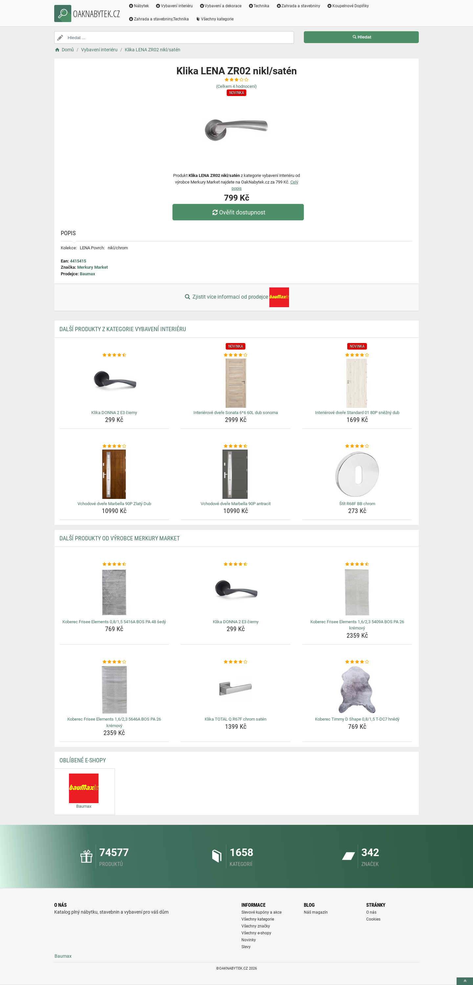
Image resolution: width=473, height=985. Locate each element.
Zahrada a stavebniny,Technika (158, 19)
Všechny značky (255, 926)
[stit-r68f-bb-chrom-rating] (357, 446)
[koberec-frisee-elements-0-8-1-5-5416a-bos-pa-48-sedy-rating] (114, 564)
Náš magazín (316, 912)
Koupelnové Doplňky (348, 6)
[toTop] (465, 981)
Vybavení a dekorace (220, 6)
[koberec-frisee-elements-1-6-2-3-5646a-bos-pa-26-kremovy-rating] (114, 662)
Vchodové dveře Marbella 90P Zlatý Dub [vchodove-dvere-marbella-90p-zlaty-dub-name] (114, 503)
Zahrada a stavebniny (298, 6)
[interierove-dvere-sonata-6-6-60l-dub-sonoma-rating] (235, 355)
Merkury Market (92, 267)
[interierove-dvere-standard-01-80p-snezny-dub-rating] (357, 355)
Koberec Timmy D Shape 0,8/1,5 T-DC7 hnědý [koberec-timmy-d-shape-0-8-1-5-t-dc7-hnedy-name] (357, 719)
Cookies (373, 919)
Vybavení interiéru (174, 6)
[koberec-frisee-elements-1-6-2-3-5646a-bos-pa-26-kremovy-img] (114, 689)
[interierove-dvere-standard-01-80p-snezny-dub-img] (357, 383)
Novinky (248, 940)
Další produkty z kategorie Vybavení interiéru (122, 329)
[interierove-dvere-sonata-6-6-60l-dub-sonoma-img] (235, 383)
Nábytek (138, 6)
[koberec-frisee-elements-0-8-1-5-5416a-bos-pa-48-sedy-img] (114, 592)
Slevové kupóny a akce (261, 912)
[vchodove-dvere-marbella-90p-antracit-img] (235, 474)
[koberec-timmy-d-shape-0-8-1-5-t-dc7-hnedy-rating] (357, 662)
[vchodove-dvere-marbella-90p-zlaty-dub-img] (114, 474)
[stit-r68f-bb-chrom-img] (357, 474)
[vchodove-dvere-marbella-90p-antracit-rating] (235, 446)
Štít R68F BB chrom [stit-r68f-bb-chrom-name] (357, 503)
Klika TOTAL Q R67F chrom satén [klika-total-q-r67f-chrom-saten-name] (235, 719)
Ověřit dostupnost (238, 212)
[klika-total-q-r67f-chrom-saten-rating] (235, 662)
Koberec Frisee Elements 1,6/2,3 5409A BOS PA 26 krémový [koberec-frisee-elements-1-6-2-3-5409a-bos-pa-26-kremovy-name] (357, 625)
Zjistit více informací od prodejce (236, 297)
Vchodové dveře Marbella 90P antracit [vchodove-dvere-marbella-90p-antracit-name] (236, 503)
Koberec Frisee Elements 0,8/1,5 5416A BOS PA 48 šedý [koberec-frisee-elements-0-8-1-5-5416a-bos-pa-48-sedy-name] (114, 621)
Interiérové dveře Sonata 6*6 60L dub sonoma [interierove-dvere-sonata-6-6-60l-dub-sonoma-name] (235, 412)
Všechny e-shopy (256, 933)
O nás (371, 912)
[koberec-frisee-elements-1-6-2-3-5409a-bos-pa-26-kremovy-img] (357, 592)
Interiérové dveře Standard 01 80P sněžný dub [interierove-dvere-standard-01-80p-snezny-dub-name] (357, 412)
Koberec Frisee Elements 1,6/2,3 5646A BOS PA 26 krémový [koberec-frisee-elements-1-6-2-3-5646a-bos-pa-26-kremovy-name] (114, 722)
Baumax (87, 273)
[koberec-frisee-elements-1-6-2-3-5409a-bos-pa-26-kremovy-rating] (357, 564)
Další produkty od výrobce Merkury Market (119, 538)
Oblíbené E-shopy (82, 760)
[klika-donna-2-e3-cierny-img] (114, 383)
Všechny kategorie (214, 19)
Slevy (246, 947)
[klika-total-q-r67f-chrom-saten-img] (235, 689)
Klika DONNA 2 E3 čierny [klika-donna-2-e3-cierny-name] (114, 412)
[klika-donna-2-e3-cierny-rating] (114, 355)
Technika (258, 6)
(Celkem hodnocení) (236, 86)
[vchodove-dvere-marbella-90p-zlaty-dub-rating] (114, 446)
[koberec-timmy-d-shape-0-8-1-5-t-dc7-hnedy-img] (357, 689)
